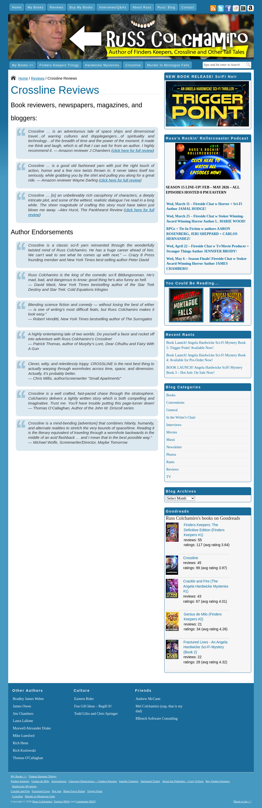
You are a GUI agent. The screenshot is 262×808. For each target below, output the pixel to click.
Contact (187, 7)
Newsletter (174, 447)
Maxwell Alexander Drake (32, 728)
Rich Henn (20, 743)
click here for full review (133, 150)
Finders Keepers (20, 781)
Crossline (133, 65)
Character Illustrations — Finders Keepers (93, 781)
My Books (35, 7)
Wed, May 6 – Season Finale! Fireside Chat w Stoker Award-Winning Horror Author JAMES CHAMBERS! (206, 264)
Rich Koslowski (24, 750)
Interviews (173, 425)
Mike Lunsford (23, 736)
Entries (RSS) (62, 801)
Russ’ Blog (166, 7)
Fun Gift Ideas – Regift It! (93, 706)
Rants (170, 462)
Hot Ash (56, 791)
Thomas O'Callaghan (28, 758)
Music (170, 440)
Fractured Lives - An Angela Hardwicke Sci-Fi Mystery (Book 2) (205, 647)
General (172, 410)
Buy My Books (81, 7)
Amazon (250, 8)
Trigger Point (94, 791)
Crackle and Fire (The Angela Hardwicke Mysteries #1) (205, 586)
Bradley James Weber (28, 699)
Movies (171, 432)
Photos (171, 454)
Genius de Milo (40, 781)
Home (16, 7)
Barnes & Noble (243, 8)
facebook (228, 8)
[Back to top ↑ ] (242, 801)
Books (171, 395)
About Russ (142, 7)
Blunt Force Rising (74, 791)
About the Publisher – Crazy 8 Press (182, 781)
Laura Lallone (23, 721)
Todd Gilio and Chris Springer (96, 714)
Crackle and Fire (20, 791)
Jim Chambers (23, 714)
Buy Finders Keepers (217, 781)
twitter (220, 8)
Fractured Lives (41, 791)
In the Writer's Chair (180, 417)
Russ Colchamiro (42, 801)
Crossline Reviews (55, 90)
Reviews (56, 7)
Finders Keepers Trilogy (59, 65)
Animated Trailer (150, 781)
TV (168, 477)
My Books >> (22, 65)
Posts (213, 8)
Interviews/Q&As (112, 7)
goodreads (236, 8)
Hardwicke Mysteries (102, 65)
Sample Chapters (128, 781)
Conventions (175, 403)
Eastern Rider (84, 699)
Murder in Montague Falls (168, 65)
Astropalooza (59, 781)
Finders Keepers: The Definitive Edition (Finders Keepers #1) (204, 530)
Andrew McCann (148, 699)
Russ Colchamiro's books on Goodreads (203, 518)
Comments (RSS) (85, 801)
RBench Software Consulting (157, 718)
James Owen (22, 706)
